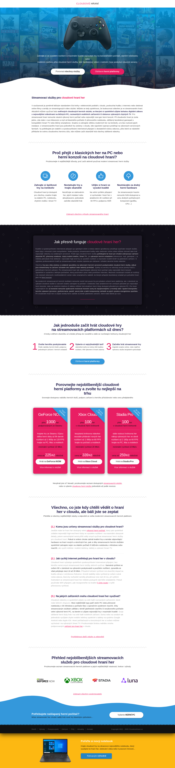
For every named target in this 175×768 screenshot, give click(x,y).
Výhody (42, 729)
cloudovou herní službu (82, 486)
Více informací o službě (50, 467)
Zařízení (64, 729)
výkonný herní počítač (96, 530)
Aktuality (80, 729)
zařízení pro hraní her (74, 626)
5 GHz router (102, 583)
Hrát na (50, 461)
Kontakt (90, 729)
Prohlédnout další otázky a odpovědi (87, 637)
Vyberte (126, 715)
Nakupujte (96, 755)
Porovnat (68, 71)
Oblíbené (107, 71)
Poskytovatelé (53, 729)
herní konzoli (47, 277)
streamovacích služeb (113, 483)
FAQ (72, 729)
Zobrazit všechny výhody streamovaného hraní (87, 214)
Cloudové (87, 3)
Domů (34, 729)
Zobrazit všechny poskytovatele (87, 694)
